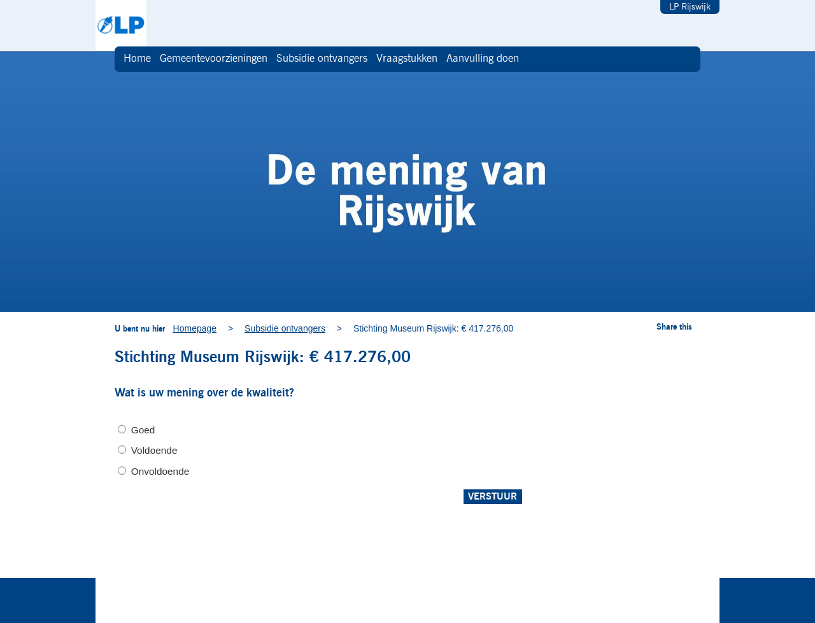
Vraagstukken (406, 58)
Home (137, 58)
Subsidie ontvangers (321, 58)
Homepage (195, 328)
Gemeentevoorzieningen (213, 58)
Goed (143, 429)
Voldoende (154, 450)
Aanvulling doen (482, 58)
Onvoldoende (160, 471)
